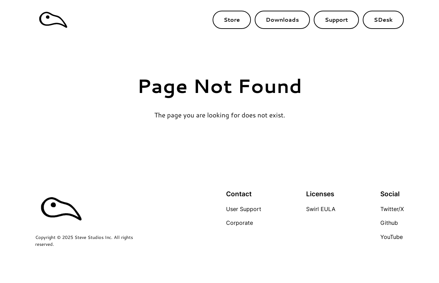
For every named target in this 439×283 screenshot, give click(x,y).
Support (336, 19)
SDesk (383, 19)
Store (232, 19)
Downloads (282, 19)
